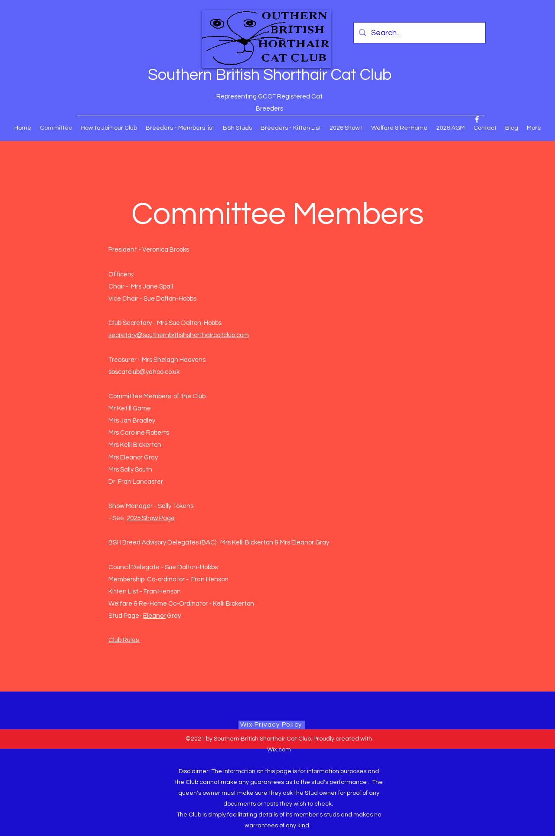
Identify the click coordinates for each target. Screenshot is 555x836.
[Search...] (419, 33)
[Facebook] (477, 119)
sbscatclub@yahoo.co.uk (144, 372)
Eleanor (154, 616)
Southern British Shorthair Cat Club (270, 75)
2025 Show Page (151, 518)
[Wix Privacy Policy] (271, 725)
